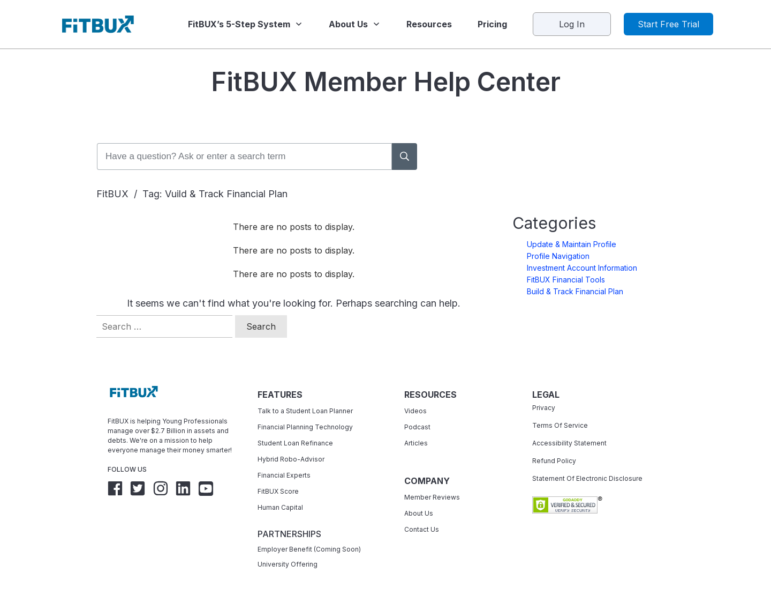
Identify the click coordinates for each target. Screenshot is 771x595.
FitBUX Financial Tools (566, 262)
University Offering (288, 548)
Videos (415, 394)
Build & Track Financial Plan (575, 274)
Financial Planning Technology (305, 410)
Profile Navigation (558, 239)
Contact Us (421, 513)
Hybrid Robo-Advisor (291, 442)
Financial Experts (284, 459)
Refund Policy (554, 444)
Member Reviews (432, 481)
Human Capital (280, 491)
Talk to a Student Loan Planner (305, 394)
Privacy (543, 391)
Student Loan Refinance (296, 426)
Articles (416, 426)
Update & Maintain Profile (571, 227)
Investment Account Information (582, 251)
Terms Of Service (560, 409)
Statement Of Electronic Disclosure (587, 462)
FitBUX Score (278, 475)
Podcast (417, 410)
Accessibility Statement (569, 426)
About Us (418, 497)
